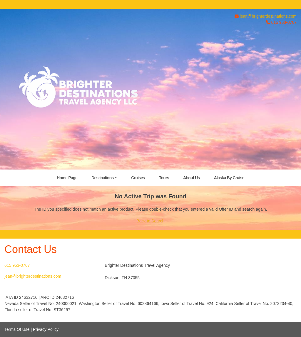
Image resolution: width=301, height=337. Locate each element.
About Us (191, 177)
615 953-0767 (17, 265)
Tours (164, 177)
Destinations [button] (102, 177)
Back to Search (151, 221)
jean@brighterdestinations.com (268, 16)
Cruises (138, 177)
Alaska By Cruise (229, 177)
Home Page (67, 177)
